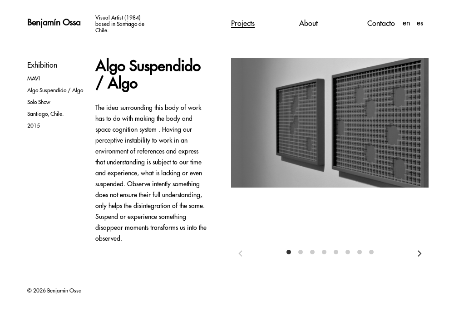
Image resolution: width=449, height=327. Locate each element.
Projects (243, 23)
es (420, 23)
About (308, 23)
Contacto (381, 23)
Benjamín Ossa (53, 23)
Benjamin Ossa (64, 290)
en (407, 23)
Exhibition (42, 65)
